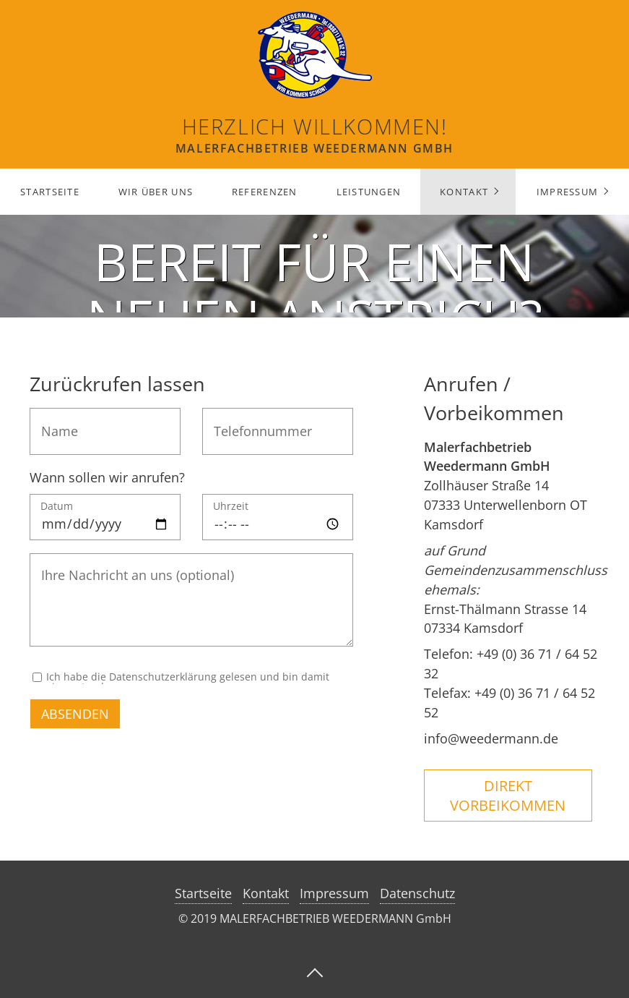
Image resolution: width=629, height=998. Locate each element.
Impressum (568, 191)
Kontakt (464, 191)
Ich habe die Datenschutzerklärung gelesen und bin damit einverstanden (187, 678)
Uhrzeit (230, 507)
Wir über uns (155, 191)
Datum (56, 507)
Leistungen (369, 191)
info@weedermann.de (491, 738)
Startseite (49, 191)
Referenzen (265, 191)
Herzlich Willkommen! (315, 126)
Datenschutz (417, 893)
